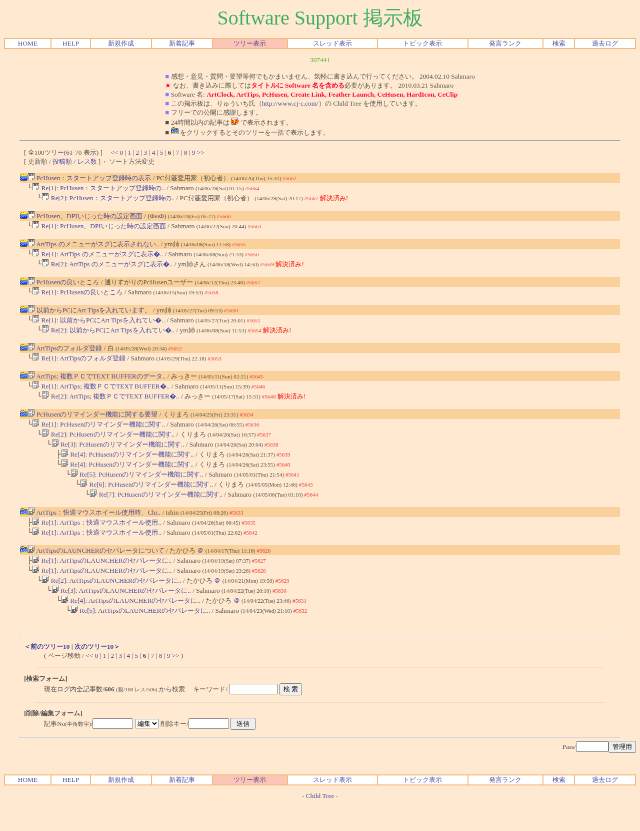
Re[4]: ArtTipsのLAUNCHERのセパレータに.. (130, 626)
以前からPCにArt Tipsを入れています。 (90, 316)
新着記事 (182, 43)
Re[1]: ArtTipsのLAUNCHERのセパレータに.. (102, 582)
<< (114, 152)
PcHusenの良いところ (64, 287)
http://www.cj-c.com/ (290, 103)
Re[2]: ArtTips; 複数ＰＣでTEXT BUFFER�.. (110, 407)
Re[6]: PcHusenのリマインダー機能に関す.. (146, 502)
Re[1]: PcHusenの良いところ (77, 298)
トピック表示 (422, 43)
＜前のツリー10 (47, 673)
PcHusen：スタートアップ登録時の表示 (90, 178)
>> (200, 152)
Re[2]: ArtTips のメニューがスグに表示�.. (107, 269)
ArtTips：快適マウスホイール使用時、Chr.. (94, 531)
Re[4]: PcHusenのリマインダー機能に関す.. (127, 469)
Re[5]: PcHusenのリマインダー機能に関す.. (137, 491)
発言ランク (505, 43)
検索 (559, 43)
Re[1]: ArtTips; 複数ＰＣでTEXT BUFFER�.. (101, 396)
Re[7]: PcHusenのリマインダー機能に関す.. (156, 513)
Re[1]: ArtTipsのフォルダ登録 (79, 367)
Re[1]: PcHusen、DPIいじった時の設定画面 (99, 229)
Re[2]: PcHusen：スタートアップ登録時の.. (108, 200)
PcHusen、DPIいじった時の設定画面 (85, 218)
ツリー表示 (250, 43)
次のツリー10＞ (97, 673)
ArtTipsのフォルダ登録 (65, 356)
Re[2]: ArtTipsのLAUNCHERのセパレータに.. (111, 604)
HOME (28, 43)
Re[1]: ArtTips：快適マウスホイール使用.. (97, 542)
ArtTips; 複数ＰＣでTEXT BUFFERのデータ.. (97, 385)
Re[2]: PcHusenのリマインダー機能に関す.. (108, 447)
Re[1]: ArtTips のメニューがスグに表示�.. (97, 258)
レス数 (87, 161)
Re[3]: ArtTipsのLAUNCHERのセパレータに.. (121, 615)
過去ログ (605, 43)
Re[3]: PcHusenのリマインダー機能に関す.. (118, 458)
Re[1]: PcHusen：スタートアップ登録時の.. (98, 189)
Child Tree (320, 822)
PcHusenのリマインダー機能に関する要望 (93, 425)
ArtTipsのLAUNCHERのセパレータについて (96, 571)
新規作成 (121, 43)
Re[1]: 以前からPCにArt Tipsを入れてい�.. (98, 327)
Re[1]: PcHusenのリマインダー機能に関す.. (98, 436)
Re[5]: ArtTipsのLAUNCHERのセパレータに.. (140, 637)
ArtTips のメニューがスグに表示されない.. (94, 247)
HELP (70, 43)
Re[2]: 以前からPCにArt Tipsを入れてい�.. (108, 338)
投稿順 (62, 161)
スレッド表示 (332, 43)
